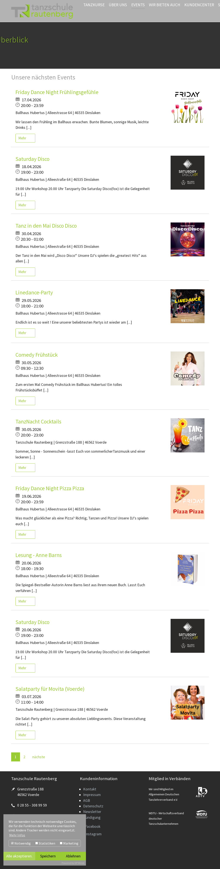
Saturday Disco (32, 158)
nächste (38, 757)
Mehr (22, 138)
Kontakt (89, 789)
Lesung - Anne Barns (38, 555)
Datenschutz (93, 806)
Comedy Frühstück (36, 354)
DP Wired (79, 862)
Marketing (69, 843)
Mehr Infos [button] (17, 835)
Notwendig (21, 843)
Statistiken (45, 843)
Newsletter (92, 811)
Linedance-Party (34, 292)
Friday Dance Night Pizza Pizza (49, 488)
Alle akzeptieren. (19, 856)
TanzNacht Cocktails (38, 421)
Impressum (92, 794)
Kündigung (92, 817)
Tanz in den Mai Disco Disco (46, 225)
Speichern (48, 856)
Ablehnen (73, 856)
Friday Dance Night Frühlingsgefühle (56, 92)
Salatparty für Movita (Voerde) (49, 688)
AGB (86, 800)
